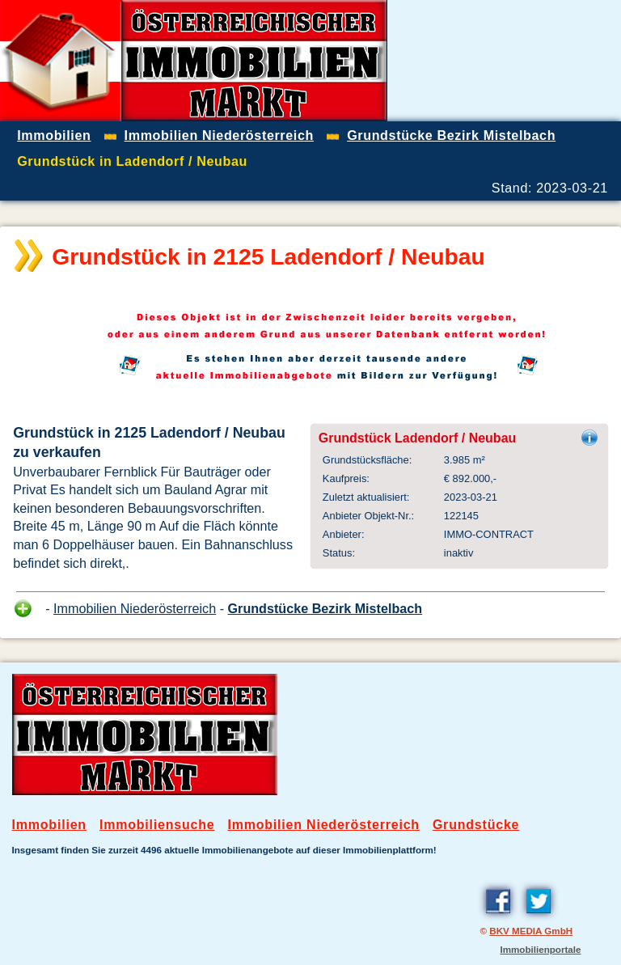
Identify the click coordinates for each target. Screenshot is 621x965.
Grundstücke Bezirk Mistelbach (325, 608)
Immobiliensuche (157, 825)
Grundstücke (476, 825)
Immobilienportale (540, 949)
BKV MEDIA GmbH (530, 930)
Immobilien (49, 825)
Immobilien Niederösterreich (134, 608)
